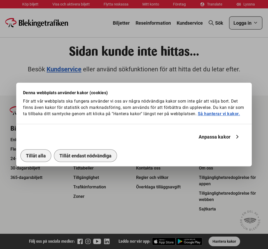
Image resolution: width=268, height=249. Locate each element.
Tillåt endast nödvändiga (85, 155)
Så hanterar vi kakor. (219, 113)
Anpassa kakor (215, 137)
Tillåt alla (36, 155)
